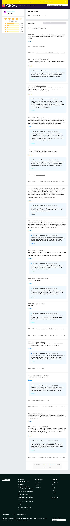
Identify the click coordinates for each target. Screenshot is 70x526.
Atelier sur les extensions (25, 491)
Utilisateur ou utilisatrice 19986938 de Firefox (47, 34)
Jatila (37, 175)
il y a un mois (43, 28)
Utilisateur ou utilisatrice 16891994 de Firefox (47, 457)
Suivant (58, 464)
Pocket (54, 493)
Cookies (13, 514)
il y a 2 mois (46, 59)
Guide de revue (23, 510)
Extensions (22, 6)
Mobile (37, 485)
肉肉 (37, 46)
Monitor (54, 490)
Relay (53, 487)
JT (36, 368)
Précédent (37, 464)
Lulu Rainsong (39, 278)
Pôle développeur (23, 494)
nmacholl (38, 15)
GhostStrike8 (39, 400)
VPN (53, 485)
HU (37, 117)
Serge (37, 413)
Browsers (54, 482)
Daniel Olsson (39, 59)
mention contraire (8, 518)
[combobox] (57, 5)
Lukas (37, 28)
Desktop (37, 482)
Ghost (37, 342)
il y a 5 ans (43, 15)
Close (37, 303)
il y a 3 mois (41, 250)
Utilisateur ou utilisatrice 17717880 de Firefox (47, 188)
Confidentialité (5, 514)
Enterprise (38, 487)
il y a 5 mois (42, 413)
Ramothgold (39, 375)
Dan (37, 250)
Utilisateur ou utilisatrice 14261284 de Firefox (47, 328)
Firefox (11, 13)
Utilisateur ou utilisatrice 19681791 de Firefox (47, 181)
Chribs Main (39, 426)
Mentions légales (21, 514)
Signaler (30, 41)
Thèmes (28, 6)
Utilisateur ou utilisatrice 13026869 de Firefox (47, 406)
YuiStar (38, 86)
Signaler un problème (24, 507)
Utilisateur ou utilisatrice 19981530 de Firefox (47, 52)
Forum (20, 504)
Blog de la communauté (25, 501)
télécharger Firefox (48, 2)
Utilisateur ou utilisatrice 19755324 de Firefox (47, 335)
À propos (21, 484)
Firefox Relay (11, 11)
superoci (38, 220)
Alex (37, 150)
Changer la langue (56, 518)
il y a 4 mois (62, 328)
